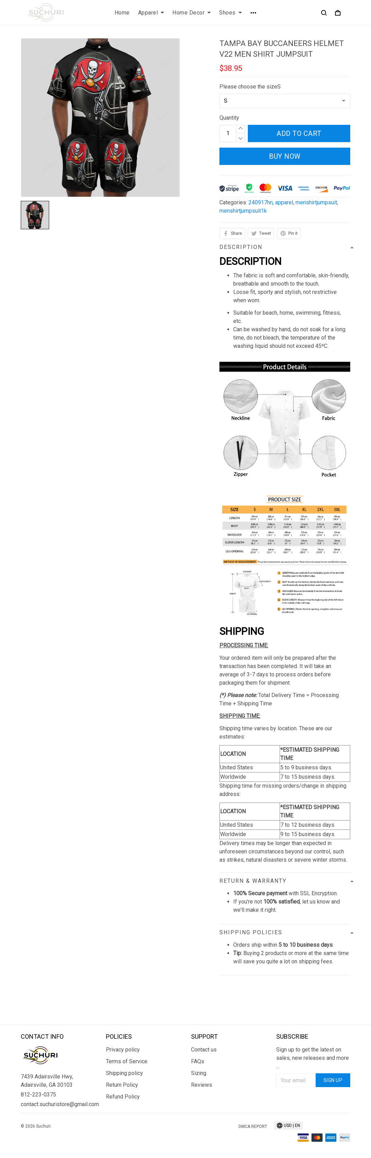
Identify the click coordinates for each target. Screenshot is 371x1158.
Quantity (229, 117)
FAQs (197, 1061)
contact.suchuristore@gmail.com (58, 1104)
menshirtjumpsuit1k (243, 210)
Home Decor (191, 12)
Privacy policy (123, 1049)
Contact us (204, 1049)
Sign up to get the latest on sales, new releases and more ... (312, 1057)
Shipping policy (124, 1073)
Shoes (230, 12)
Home (122, 12)
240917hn (260, 202)
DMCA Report (252, 1126)
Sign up (333, 1080)
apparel (284, 202)
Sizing (198, 1073)
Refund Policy (123, 1096)
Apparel (151, 12)
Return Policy (122, 1085)
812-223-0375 (38, 1094)
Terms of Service (126, 1061)
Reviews (201, 1085)
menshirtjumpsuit (316, 202)
